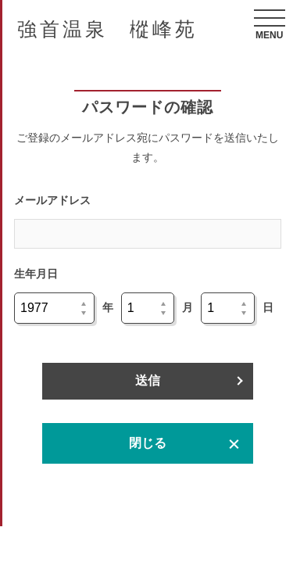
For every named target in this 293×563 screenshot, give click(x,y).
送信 (147, 380)
